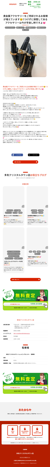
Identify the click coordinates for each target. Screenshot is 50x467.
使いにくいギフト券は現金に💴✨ (13, 215)
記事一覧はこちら (15, 279)
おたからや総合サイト (25, 457)
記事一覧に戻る (17, 162)
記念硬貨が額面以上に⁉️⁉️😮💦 (36, 215)
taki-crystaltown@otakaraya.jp (22, 333)
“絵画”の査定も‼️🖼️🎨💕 (34, 257)
